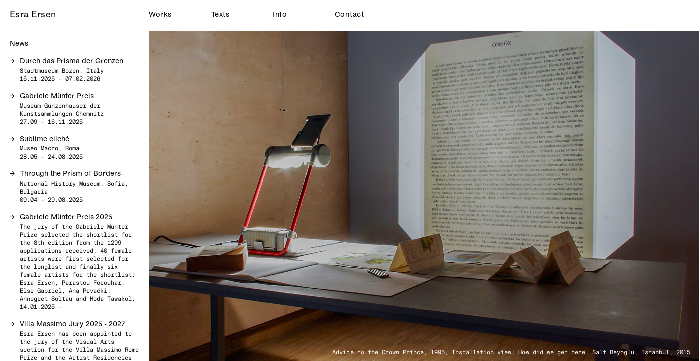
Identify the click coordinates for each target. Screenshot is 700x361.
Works (160, 15)
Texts (220, 15)
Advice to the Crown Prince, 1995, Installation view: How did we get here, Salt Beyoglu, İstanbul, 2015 (511, 352)
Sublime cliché (44, 139)
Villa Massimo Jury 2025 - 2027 (72, 324)
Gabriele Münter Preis (57, 96)
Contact (347, 15)
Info (280, 15)
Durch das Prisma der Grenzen (71, 61)
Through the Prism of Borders (70, 174)
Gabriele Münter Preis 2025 (66, 217)
